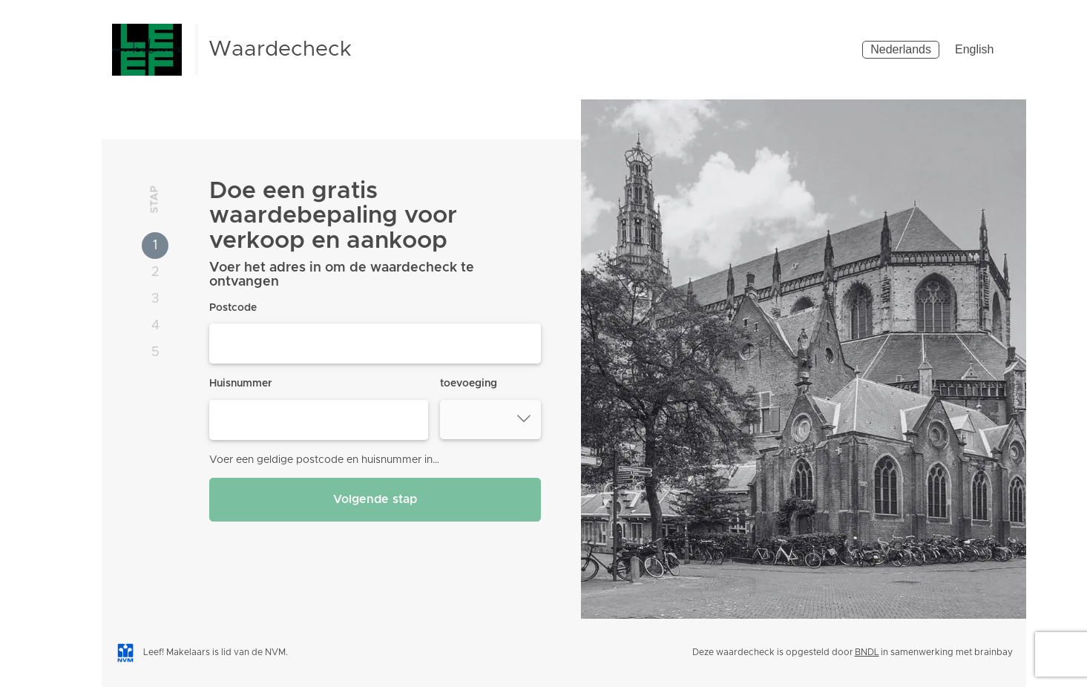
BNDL (867, 652)
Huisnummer (240, 383)
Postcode (233, 308)
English (974, 49)
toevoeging (468, 383)
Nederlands (900, 49)
